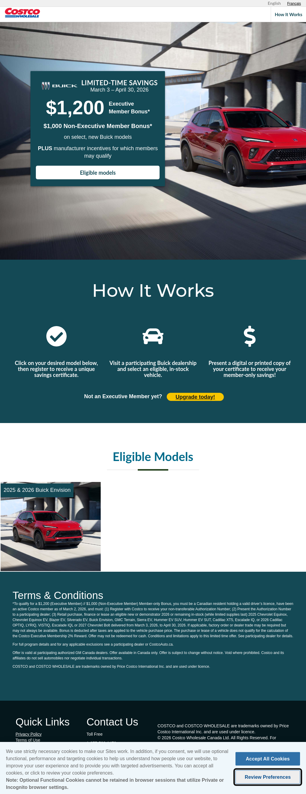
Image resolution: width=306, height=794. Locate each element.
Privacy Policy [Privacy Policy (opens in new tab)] (29, 734)
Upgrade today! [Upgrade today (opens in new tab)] (195, 397)
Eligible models (98, 172)
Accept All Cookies (268, 761)
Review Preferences (268, 779)
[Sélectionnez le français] (294, 3)
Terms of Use (28, 740)
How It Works (288, 14)
